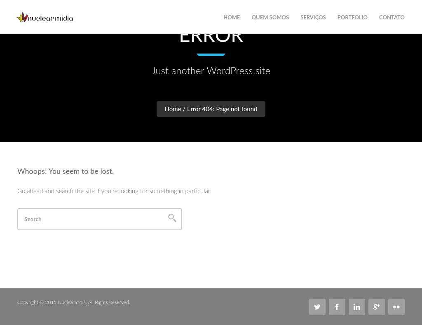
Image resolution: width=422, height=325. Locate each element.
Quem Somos (270, 17)
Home (173, 108)
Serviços (313, 17)
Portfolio (353, 17)
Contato (392, 17)
